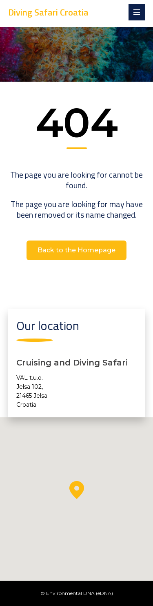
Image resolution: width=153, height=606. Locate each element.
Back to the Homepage (76, 250)
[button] (76, 490)
